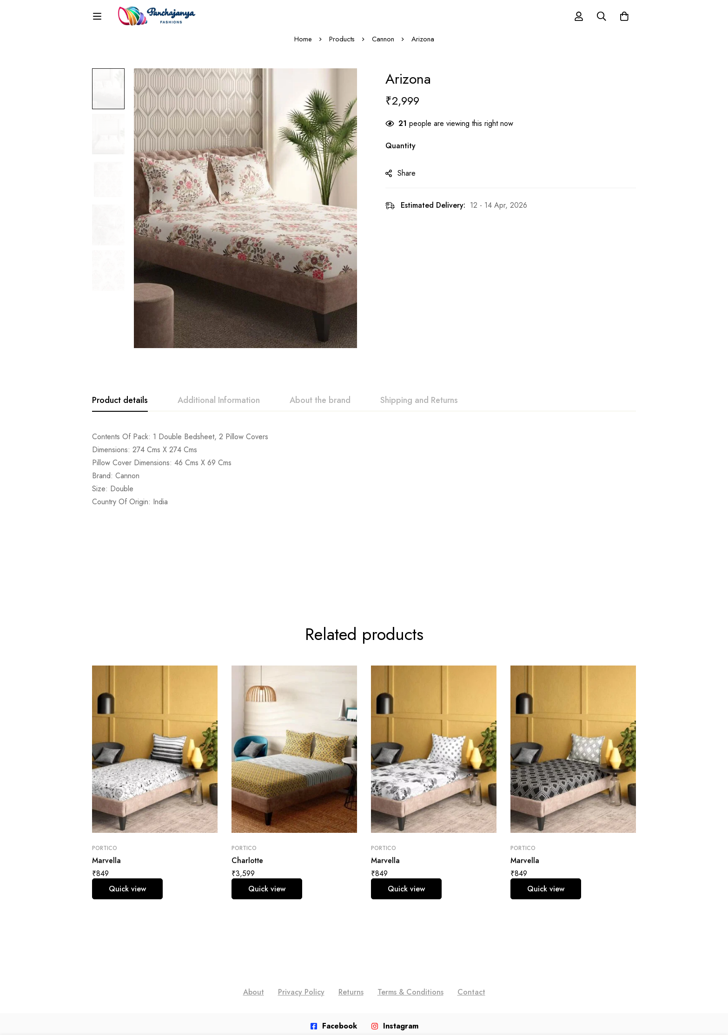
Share (411, 182)
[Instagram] (394, 962)
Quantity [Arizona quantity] (405, 154)
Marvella (106, 796)
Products (342, 47)
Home (302, 47)
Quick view (127, 824)
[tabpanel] (364, 478)
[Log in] (577, 20)
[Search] (600, 20)
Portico (104, 784)
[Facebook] (333, 962)
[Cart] (623, 20)
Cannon (383, 47)
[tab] (120, 409)
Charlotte (248, 796)
